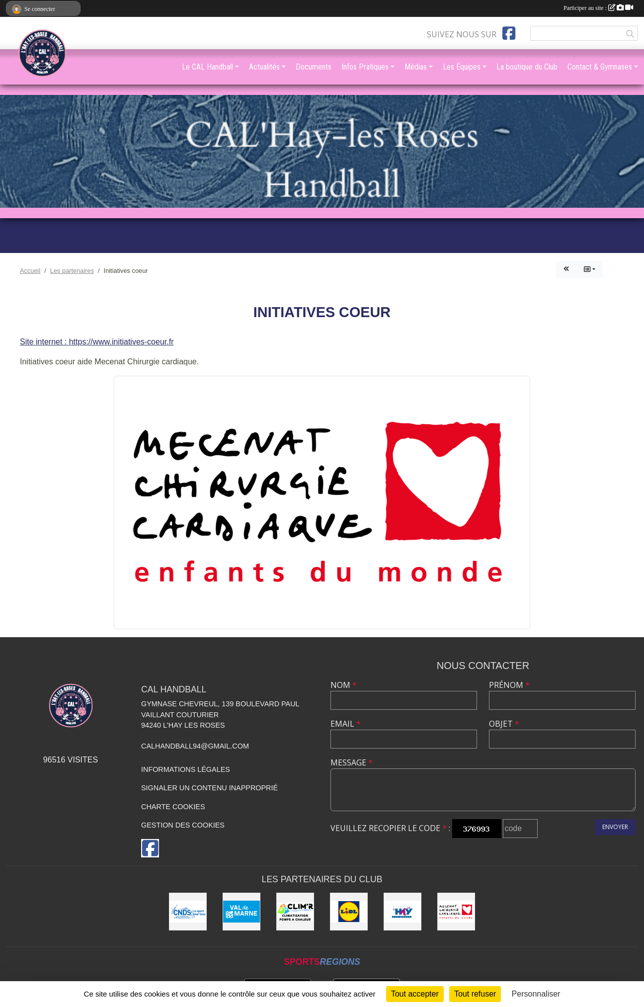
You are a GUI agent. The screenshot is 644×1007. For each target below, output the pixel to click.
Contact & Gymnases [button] (599, 67)
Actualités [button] (264, 67)
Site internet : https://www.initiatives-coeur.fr (96, 341)
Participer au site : (598, 7)
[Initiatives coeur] (456, 911)
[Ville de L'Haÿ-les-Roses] (402, 911)
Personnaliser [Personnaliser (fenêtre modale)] (536, 994)
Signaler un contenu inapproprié (209, 788)
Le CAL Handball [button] (207, 67)
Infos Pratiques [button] (365, 67)
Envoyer (615, 827)
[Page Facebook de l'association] (508, 33)
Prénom (509, 684)
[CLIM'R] (295, 911)
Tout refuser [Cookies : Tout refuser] (475, 994)
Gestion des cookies (183, 825)
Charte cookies (173, 807)
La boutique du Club (527, 67)
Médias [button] (415, 67)
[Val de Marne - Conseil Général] (241, 911)
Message (351, 762)
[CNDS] (188, 911)
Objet (504, 723)
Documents (313, 67)
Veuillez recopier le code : (390, 828)
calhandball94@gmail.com (195, 746)
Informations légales (185, 769)
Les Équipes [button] (462, 67)
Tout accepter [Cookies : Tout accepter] (415, 994)
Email (345, 723)
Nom (343, 684)
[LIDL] (349, 911)
